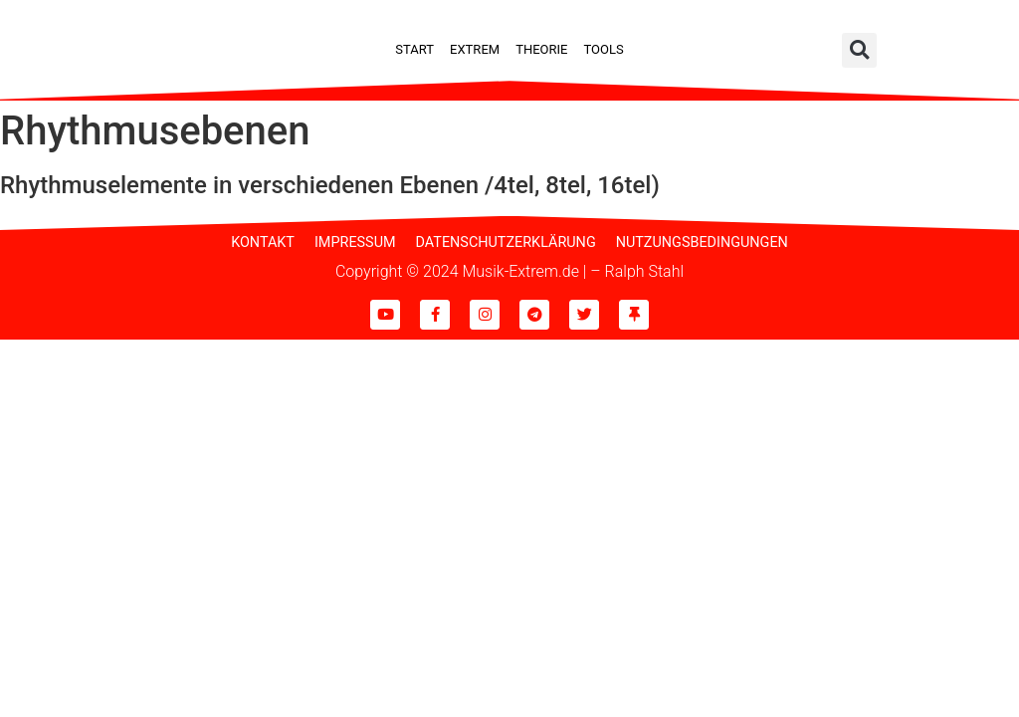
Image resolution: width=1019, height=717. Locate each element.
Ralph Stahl (644, 271)
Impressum (355, 242)
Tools (603, 49)
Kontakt (263, 242)
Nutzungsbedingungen (702, 242)
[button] (859, 50)
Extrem (475, 49)
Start (414, 49)
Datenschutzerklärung (506, 242)
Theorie (541, 49)
